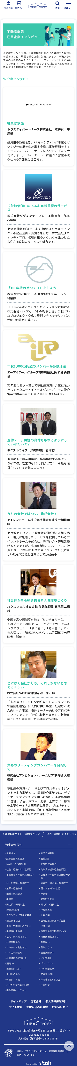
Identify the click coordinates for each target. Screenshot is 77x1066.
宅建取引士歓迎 (14, 931)
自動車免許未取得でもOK (54, 931)
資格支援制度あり (50, 936)
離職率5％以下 (13, 968)
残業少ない (46, 947)
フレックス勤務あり (16, 947)
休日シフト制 (13, 979)
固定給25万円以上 (15, 904)
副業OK (10, 963)
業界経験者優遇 (48, 863)
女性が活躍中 (47, 952)
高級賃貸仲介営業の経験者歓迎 (55, 876)
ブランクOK (47, 963)
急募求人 (10, 853)
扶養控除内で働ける (16, 958)
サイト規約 (15, 1007)
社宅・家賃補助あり (16, 936)
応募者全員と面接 (15, 858)
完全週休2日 (47, 974)
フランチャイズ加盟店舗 (18, 915)
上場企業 (45, 915)
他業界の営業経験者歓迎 (53, 869)
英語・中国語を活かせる (18, 925)
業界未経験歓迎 (14, 888)
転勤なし (45, 942)
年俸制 (9, 899)
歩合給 (44, 893)
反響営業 (45, 984)
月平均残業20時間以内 (17, 984)
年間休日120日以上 (50, 979)
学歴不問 (45, 925)
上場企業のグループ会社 (53, 920)
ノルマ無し (46, 958)
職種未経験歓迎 (14, 893)
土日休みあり (13, 974)
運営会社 (36, 1001)
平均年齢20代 (47, 968)
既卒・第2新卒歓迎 (50, 888)
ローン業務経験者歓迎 (17, 882)
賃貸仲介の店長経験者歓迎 (54, 882)
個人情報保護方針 (56, 1001)
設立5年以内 (12, 909)
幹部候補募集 (47, 853)
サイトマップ (18, 1001)
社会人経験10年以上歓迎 (18, 869)
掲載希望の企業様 (37, 1007)
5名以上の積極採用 (16, 863)
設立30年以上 (13, 920)
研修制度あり (13, 942)
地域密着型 (46, 909)
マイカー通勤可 (14, 952)
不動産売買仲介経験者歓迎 (19, 874)
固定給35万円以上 (50, 904)
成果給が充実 (47, 899)
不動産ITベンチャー (16, 990)
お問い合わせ (60, 1007)
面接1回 (45, 858)
